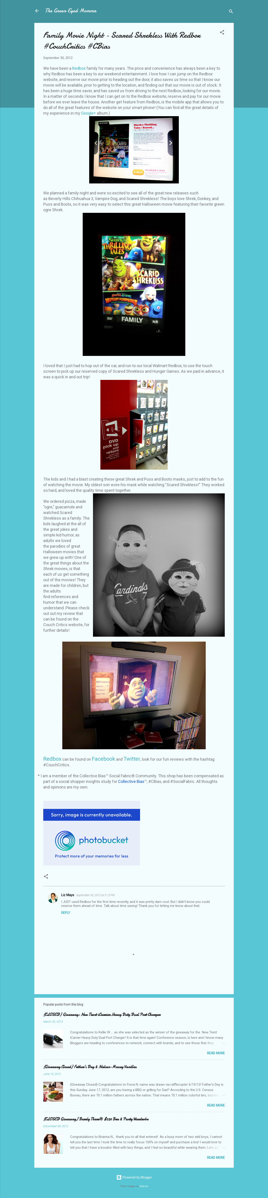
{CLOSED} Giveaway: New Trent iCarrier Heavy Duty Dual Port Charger (101, 1014)
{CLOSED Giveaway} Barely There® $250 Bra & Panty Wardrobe (95, 1119)
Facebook (103, 759)
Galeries (143, 1186)
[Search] (231, 12)
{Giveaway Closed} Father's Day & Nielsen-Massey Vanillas (89, 1067)
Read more (216, 1053)
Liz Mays (67, 895)
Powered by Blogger (134, 1177)
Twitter (131, 759)
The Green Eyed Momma (70, 10)
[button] (222, 33)
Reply (65, 913)
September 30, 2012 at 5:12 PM (95, 895)
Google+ (88, 113)
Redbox (79, 68)
